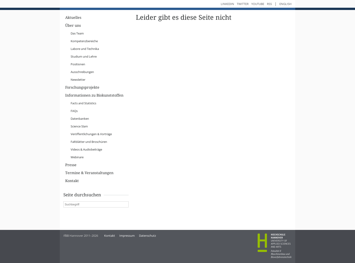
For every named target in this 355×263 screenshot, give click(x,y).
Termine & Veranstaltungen (89, 173)
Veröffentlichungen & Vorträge (91, 134)
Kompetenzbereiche (84, 41)
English (285, 4)
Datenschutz (147, 236)
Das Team (77, 33)
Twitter (243, 4)
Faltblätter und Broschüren (89, 142)
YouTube (257, 4)
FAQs (74, 111)
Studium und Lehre (84, 56)
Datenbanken (80, 119)
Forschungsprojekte (82, 87)
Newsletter (78, 80)
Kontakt (72, 181)
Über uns (73, 25)
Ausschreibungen (82, 72)
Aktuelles (73, 17)
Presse (71, 165)
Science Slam (79, 126)
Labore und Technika (85, 49)
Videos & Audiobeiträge (86, 149)
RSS (269, 4)
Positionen (78, 64)
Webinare (77, 157)
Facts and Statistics (83, 103)
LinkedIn (227, 4)
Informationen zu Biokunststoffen (94, 95)
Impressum (127, 236)
